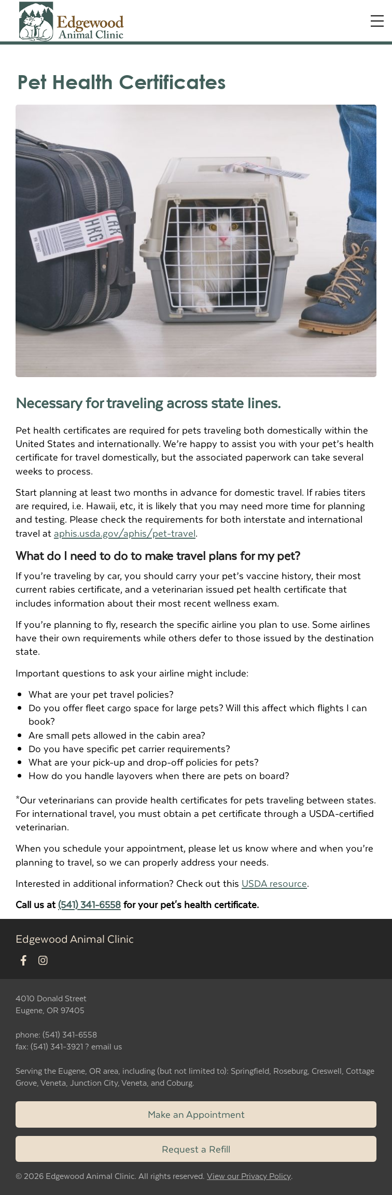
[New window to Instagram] (43, 960)
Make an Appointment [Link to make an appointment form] (196, 1113)
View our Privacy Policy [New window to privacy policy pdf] (249, 1176)
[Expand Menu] (377, 21)
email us (106, 1046)
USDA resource (274, 882)
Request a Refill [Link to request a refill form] (196, 1148)
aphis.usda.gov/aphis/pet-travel (124, 532)
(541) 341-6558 (89, 904)
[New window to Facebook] (24, 960)
